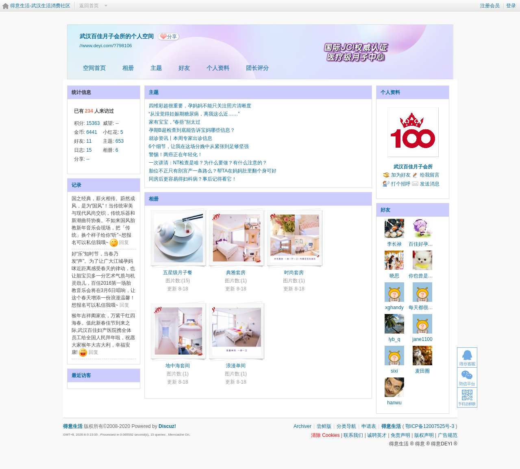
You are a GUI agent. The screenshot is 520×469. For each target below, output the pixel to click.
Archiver (302, 426)
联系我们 (353, 435)
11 (88, 141)
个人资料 (218, 68)
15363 (93, 123)
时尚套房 (294, 272)
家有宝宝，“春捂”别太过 (175, 122)
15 (88, 150)
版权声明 (424, 435)
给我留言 (429, 175)
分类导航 (346, 426)
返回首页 (89, 6)
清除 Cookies (325, 435)
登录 (511, 6)
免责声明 (400, 435)
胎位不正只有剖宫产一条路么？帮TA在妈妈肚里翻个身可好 (212, 171)
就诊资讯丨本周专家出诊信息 (180, 138)
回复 (124, 242)
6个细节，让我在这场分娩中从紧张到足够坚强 (199, 146)
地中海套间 (177, 366)
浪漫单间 (236, 366)
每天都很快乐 (423, 307)
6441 (91, 132)
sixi (394, 371)
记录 (76, 185)
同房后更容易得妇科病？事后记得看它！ (193, 179)
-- (117, 123)
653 (119, 141)
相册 (128, 68)
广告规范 (447, 435)
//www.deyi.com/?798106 (106, 45)
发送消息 (429, 184)
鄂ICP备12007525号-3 (429, 426)
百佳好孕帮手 (423, 244)
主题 (156, 68)
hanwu (394, 403)
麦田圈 (422, 371)
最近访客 (81, 375)
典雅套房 (236, 272)
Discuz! (167, 426)
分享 (172, 36)
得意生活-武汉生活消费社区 (40, 6)
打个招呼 (401, 184)
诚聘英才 (377, 435)
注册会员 (490, 6)
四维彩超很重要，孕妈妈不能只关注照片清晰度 (200, 106)
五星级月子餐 (177, 272)
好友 (184, 68)
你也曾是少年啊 (426, 276)
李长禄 (394, 244)
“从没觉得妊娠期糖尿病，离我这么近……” (194, 114)
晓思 (394, 276)
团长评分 (257, 68)
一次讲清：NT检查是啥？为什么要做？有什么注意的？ (208, 163)
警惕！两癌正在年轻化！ (175, 154)
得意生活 (391, 426)
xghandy (394, 307)
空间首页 (94, 68)
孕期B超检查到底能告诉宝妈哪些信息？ (192, 130)
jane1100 (422, 339)
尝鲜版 (324, 426)
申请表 (368, 426)
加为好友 (401, 175)
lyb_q (394, 339)
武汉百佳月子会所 (413, 167)
